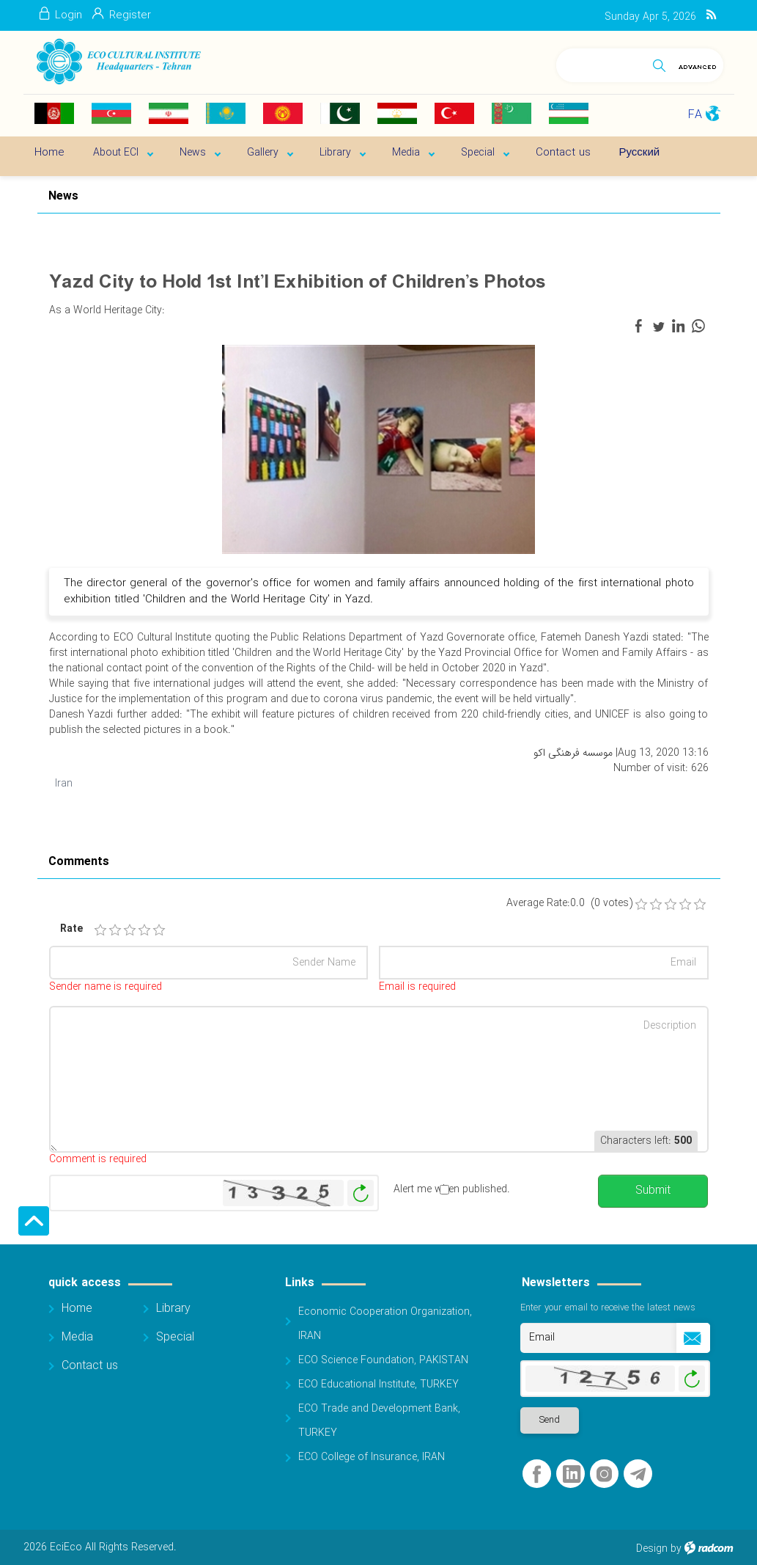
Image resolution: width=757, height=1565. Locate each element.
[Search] (601, 62)
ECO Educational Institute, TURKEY (378, 1384)
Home (77, 1308)
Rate (70, 929)
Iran (64, 784)
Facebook (537, 1474)
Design (652, 1549)
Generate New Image (360, 1193)
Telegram (638, 1474)
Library (173, 1308)
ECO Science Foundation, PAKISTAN (383, 1360)
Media (77, 1337)
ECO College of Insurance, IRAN (371, 1457)
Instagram (604, 1474)
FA (695, 115)
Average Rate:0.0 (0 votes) (569, 903)
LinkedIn (571, 1474)
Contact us (90, 1366)
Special (175, 1337)
